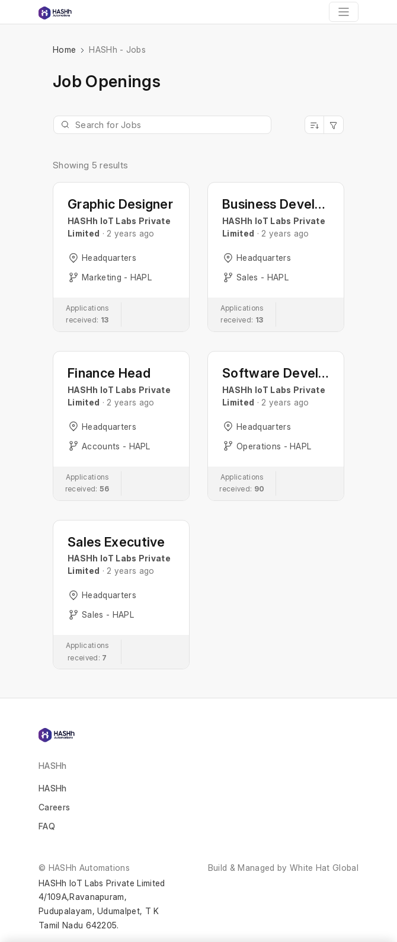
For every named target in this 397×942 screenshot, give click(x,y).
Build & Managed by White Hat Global (283, 868)
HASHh (53, 788)
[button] (121, 257)
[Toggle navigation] (343, 12)
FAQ (47, 826)
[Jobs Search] (162, 125)
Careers (54, 807)
